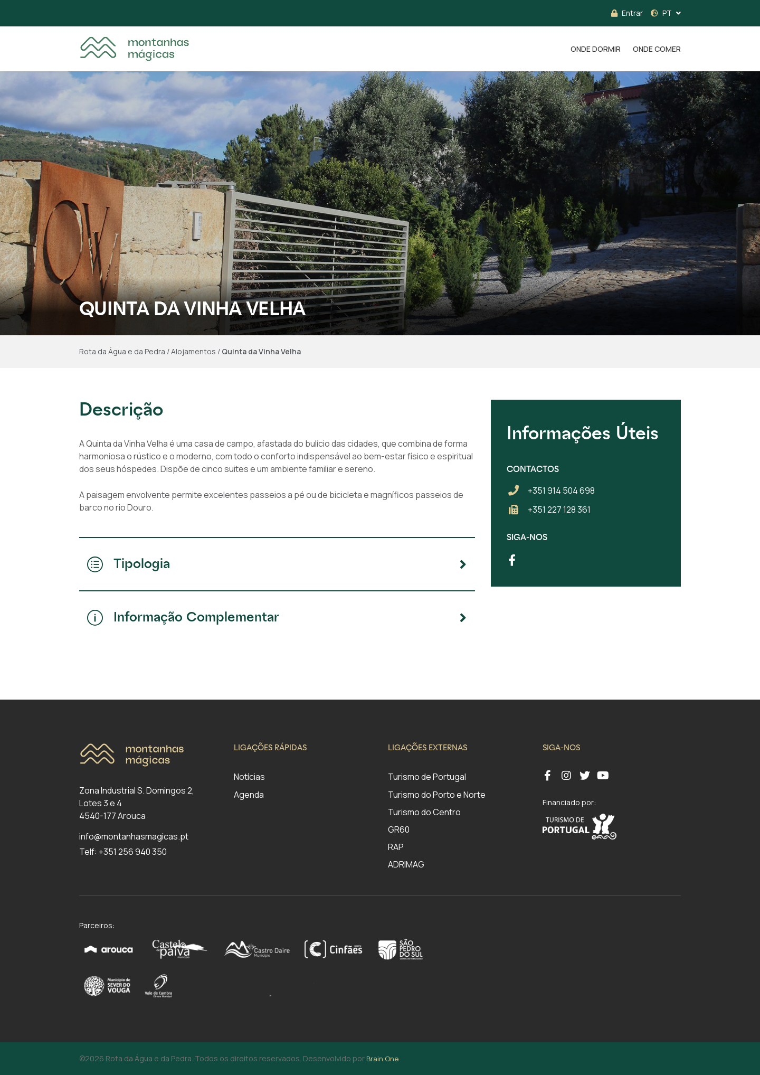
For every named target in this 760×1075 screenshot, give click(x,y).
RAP (396, 847)
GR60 (399, 829)
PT (661, 13)
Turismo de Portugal (427, 776)
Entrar (627, 13)
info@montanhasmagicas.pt (133, 836)
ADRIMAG (406, 864)
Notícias (249, 776)
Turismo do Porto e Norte (437, 794)
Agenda (249, 794)
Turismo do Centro (424, 812)
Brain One (382, 1058)
